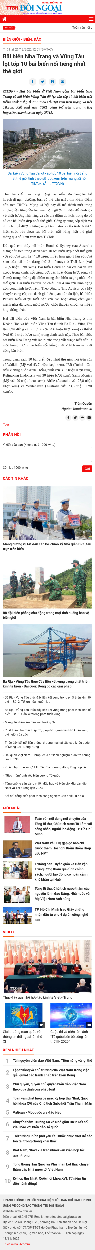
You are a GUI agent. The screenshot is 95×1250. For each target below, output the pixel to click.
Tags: (6, 424)
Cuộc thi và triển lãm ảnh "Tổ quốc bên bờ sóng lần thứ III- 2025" (69, 1036)
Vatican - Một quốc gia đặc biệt (37, 1112)
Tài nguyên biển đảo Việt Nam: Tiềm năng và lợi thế (52, 1060)
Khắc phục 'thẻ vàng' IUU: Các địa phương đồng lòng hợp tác (46, 767)
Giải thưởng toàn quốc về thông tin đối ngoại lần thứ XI (22, 1036)
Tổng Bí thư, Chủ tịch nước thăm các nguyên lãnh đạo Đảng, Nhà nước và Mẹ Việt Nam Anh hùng (62, 893)
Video (8, 932)
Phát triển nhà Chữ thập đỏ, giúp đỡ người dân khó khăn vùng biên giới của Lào (46, 732)
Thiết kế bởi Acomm (16, 1244)
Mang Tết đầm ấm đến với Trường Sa (30, 722)
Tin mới (9, 27)
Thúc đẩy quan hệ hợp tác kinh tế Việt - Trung (37, 997)
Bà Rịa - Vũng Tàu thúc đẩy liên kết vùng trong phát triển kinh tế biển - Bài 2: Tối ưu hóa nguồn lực (48, 699)
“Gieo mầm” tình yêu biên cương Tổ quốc (32, 775)
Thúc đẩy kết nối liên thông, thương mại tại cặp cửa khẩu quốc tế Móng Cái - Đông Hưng (47, 745)
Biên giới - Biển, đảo (22, 39)
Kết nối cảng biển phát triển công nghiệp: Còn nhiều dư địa (44, 796)
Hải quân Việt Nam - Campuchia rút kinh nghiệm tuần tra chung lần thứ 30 (47, 757)
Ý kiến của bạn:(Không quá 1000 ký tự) (29, 445)
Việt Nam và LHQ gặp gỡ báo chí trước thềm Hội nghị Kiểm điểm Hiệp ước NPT (63, 848)
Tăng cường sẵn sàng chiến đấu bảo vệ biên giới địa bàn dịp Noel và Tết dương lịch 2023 (46, 786)
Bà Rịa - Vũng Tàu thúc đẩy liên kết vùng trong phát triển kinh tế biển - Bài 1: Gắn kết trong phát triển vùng (48, 712)
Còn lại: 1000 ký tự (15, 467)
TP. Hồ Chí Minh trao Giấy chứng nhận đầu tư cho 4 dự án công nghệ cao (61, 914)
